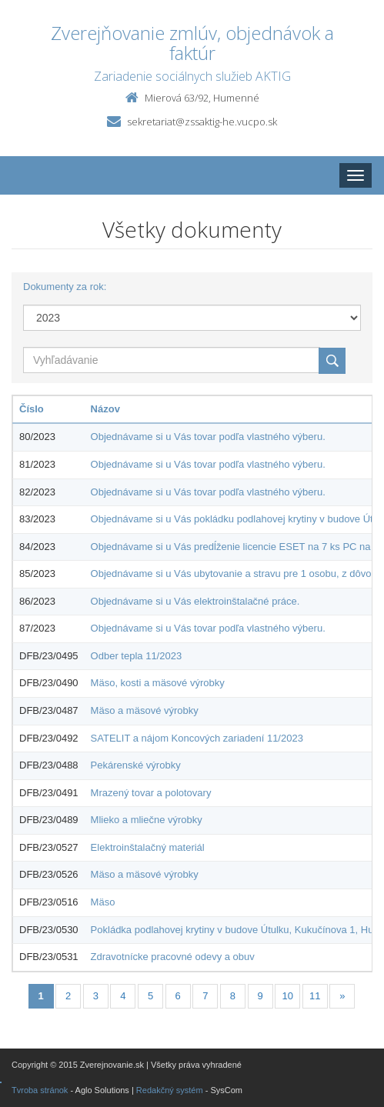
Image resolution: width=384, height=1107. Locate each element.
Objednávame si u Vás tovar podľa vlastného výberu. (208, 436)
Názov (105, 409)
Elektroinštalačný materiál (148, 847)
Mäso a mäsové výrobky (145, 710)
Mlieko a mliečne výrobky (146, 819)
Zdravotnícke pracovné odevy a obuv (173, 956)
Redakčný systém (169, 1090)
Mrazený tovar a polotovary (151, 793)
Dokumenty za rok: (64, 286)
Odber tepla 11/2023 (136, 656)
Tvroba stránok (40, 1090)
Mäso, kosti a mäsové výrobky (158, 683)
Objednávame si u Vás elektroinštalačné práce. (195, 601)
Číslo (31, 409)
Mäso (103, 902)
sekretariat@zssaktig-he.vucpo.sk (202, 121)
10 (287, 996)
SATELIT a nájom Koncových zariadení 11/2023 (197, 738)
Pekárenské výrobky (136, 765)
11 (314, 996)
